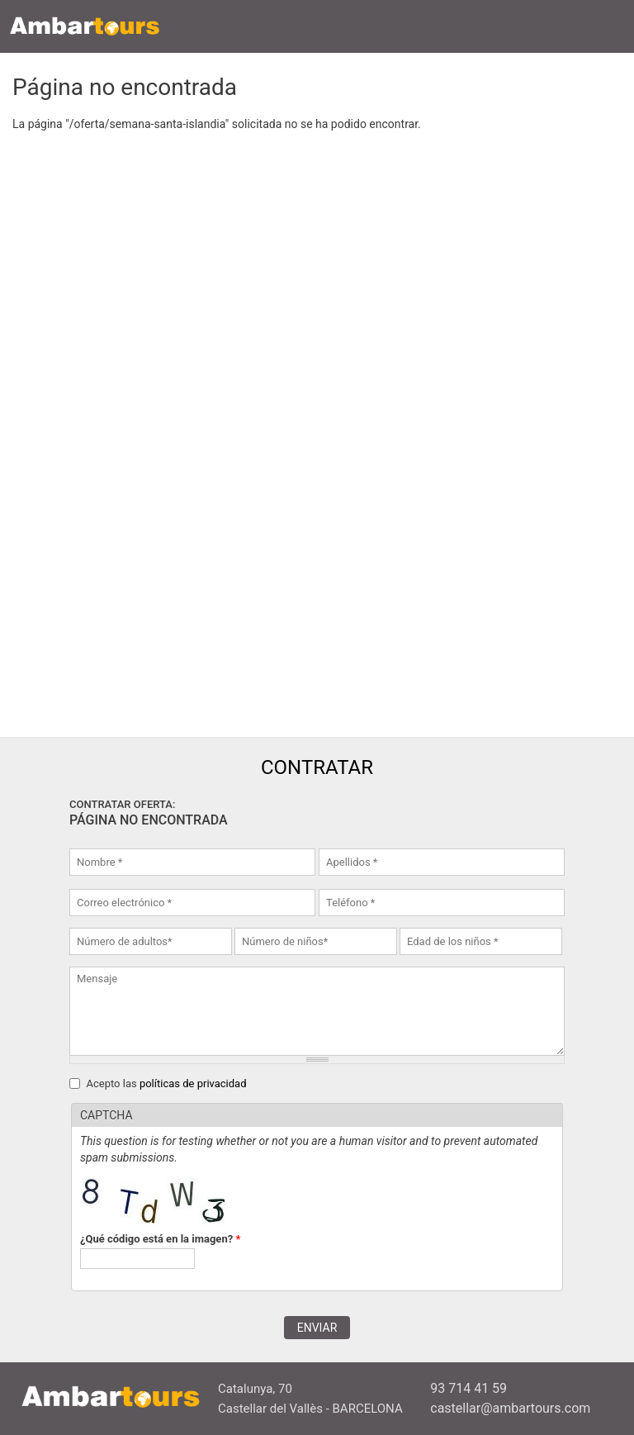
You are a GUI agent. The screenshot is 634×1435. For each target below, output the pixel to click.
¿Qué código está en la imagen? (160, 1239)
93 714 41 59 (468, 1388)
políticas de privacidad (193, 1083)
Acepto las (166, 1083)
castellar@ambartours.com (510, 1408)
